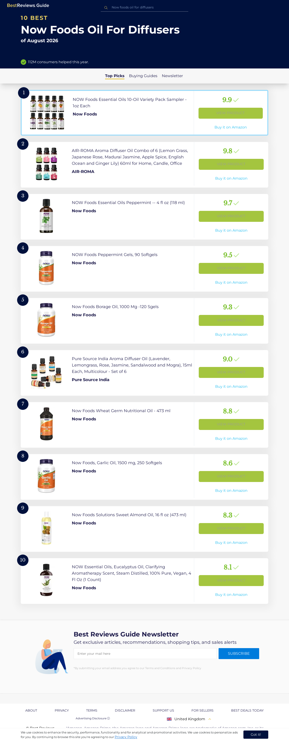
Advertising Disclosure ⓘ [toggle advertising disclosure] (93, 718)
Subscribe (239, 653)
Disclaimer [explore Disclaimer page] (125, 710)
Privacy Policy (126, 737)
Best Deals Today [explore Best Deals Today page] (247, 710)
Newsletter (172, 75)
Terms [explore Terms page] (91, 710)
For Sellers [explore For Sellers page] (202, 710)
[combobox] (144, 7)
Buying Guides (143, 75)
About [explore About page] (31, 710)
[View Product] (144, 113)
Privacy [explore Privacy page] (62, 710)
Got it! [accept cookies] (256, 734)
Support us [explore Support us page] (163, 710)
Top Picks (114, 75)
